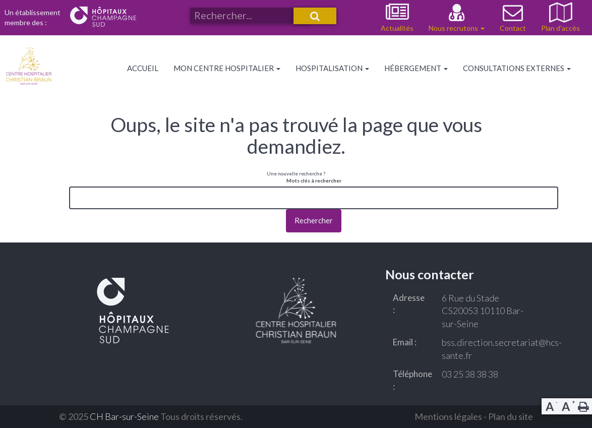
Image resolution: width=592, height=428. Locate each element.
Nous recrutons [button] (457, 28)
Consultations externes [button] (517, 68)
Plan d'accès (560, 28)
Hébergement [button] (416, 68)
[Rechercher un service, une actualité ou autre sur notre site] (250, 15)
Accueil (142, 68)
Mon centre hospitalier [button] (226, 68)
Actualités (397, 28)
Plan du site (510, 416)
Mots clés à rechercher (313, 180)
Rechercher (313, 220)
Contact (513, 28)
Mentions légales (448, 416)
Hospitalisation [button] (332, 68)
